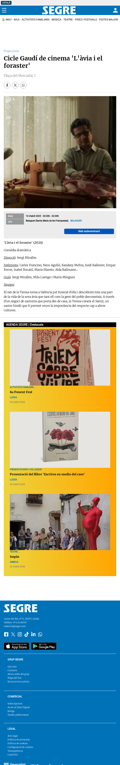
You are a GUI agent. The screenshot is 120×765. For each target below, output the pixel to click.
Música (56, 19)
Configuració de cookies (20, 747)
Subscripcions (15, 703)
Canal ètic (13, 754)
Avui (16, 19)
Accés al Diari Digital (19, 707)
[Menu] (4, 10)
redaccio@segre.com (15, 626)
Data (10, 216)
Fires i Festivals (86, 19)
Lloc (10, 221)
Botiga (11, 711)
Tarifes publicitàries (18, 714)
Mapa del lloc (15, 677)
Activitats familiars (35, 19)
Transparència (15, 750)
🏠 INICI (6, 19)
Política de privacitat (19, 739)
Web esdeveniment (89, 231)
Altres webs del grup (18, 674)
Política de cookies (18, 743)
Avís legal (13, 735)
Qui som (12, 666)
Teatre (68, 19)
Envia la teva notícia (18, 681)
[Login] (115, 10)
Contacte (12, 670)
